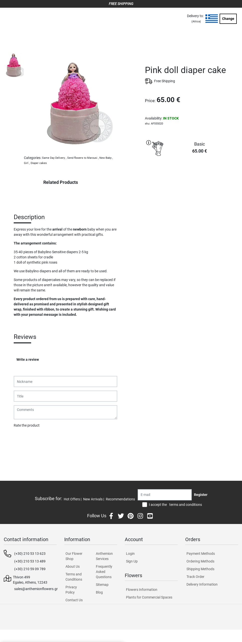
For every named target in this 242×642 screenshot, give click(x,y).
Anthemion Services (104, 556)
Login (130, 554)
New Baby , (106, 158)
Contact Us (74, 600)
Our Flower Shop (73, 556)
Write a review (27, 359)
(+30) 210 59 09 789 (30, 569)
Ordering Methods (200, 561)
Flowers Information (141, 590)
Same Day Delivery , (54, 158)
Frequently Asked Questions (104, 571)
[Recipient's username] (165, 494)
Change (228, 19)
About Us (72, 566)
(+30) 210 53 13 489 (30, 561)
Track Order (195, 577)
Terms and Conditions (73, 576)
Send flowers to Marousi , (83, 158)
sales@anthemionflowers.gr (36, 589)
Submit (22, 438)
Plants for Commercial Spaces (149, 597)
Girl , (27, 163)
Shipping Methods (200, 569)
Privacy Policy (71, 589)
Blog (99, 592)
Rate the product (27, 425)
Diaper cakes (39, 163)
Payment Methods (200, 554)
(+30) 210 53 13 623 (30, 554)
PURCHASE (191, 176)
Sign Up (132, 561)
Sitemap (102, 585)
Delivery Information (202, 584)
